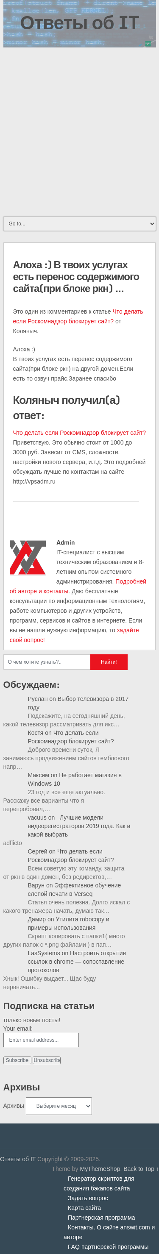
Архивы (13, 1105)
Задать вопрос (88, 1198)
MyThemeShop (100, 1168)
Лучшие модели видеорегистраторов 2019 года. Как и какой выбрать (79, 826)
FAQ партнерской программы (108, 1246)
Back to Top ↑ (141, 1168)
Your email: (18, 1028)
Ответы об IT (79, 22)
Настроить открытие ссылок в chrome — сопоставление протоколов (77, 961)
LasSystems (44, 953)
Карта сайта (84, 1207)
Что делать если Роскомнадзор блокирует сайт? (79, 432)
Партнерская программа (101, 1217)
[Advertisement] (79, 131)
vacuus (37, 817)
